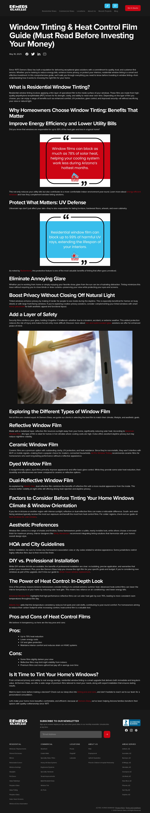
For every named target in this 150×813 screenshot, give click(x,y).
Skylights (12, 772)
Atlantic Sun (29, 487)
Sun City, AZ (125, 789)
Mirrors (11, 759)
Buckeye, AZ (126, 759)
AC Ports (43, 789)
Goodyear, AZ (126, 772)
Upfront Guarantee (94, 759)
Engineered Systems (46, 767)
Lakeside (72, 759)
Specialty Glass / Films (47, 759)
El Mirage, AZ (126, 763)
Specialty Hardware (46, 772)
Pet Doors (12, 776)
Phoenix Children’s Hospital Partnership (101, 763)
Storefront (43, 750)
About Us (89, 11)
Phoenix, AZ (125, 785)
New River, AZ (126, 780)
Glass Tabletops (14, 780)
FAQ (90, 750)
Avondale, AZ (126, 754)
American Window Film (19, 597)
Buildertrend (26, 272)
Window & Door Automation (17, 802)
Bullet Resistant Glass (46, 780)
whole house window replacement (74, 573)
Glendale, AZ (126, 767)
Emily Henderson (61, 535)
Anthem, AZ (125, 750)
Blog (113, 11)
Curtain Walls (44, 754)
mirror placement (16, 308)
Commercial (46, 746)
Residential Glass (46, 11)
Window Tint (44, 785)
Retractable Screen (15, 763)
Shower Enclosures (15, 754)
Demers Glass (84, 702)
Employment (93, 754)
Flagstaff (71, 754)
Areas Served (129, 746)
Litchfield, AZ (126, 776)
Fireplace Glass (14, 785)
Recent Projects (101, 11)
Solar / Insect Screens (15, 798)
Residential (15, 746)
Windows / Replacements (17, 750)
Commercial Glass (63, 11)
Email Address (49, 736)
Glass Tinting (13, 789)
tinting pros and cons (86, 693)
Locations (78, 11)
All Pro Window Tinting (101, 454)
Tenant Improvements (46, 776)
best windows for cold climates (23, 518)
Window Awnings (14, 767)
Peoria (71, 750)
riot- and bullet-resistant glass (98, 324)
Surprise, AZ (125, 793)
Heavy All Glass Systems (47, 763)
